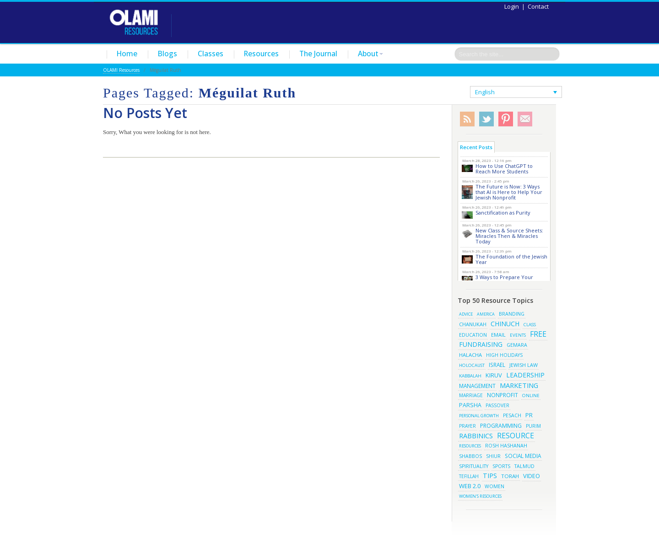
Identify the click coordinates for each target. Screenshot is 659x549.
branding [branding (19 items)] (511, 314)
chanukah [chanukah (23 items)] (472, 324)
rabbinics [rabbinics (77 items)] (476, 435)
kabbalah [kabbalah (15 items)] (470, 375)
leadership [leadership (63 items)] (525, 375)
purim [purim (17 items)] (533, 426)
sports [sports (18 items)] (501, 466)
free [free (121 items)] (538, 334)
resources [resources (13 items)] (470, 446)
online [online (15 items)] (531, 395)
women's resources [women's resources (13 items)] (480, 496)
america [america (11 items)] (486, 314)
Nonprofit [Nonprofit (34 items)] (502, 395)
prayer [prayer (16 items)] (467, 426)
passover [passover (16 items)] (497, 405)
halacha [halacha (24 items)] (470, 354)
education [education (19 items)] (473, 335)
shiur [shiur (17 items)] (493, 456)
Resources (261, 53)
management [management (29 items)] (477, 385)
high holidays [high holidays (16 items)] (504, 355)
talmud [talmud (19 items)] (524, 466)
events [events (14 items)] (518, 335)
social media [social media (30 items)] (523, 455)
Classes (210, 53)
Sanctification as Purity (502, 212)
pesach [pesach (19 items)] (512, 415)
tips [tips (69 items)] (490, 475)
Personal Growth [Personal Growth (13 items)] (479, 416)
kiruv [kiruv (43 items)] (494, 375)
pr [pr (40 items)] (529, 415)
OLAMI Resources (121, 70)
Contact (538, 6)
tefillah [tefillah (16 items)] (469, 476)
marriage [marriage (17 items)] (471, 395)
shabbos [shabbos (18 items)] (470, 456)
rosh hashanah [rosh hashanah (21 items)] (506, 445)
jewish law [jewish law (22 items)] (523, 364)
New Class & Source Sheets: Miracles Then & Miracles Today (509, 236)
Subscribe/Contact (525, 119)
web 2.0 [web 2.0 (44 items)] (470, 486)
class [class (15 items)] (530, 324)
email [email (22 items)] (498, 334)
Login (511, 6)
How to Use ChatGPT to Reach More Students (504, 168)
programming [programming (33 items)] (501, 426)
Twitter (486, 119)
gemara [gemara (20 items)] (517, 345)
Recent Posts (476, 147)
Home (127, 53)
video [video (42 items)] (531, 476)
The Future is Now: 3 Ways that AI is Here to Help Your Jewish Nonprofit (508, 192)
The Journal (318, 53)
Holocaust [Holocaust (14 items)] (472, 365)
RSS (467, 119)
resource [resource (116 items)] (515, 436)
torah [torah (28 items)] (510, 476)
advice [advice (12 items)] (466, 314)
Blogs (167, 53)
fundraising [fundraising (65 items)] (480, 344)
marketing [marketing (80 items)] (519, 385)
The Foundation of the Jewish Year (511, 259)
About (370, 53)
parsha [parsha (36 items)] (470, 405)
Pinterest (505, 119)
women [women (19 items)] (494, 486)
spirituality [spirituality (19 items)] (473, 466)
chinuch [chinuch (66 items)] (505, 323)
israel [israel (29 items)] (497, 364)
